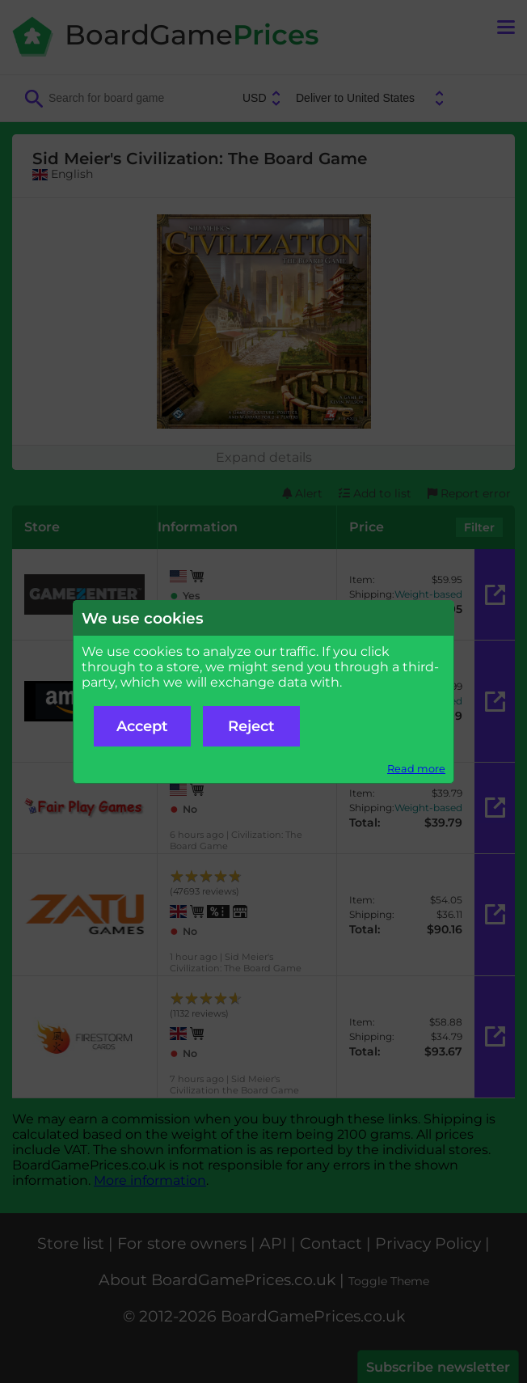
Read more (416, 769)
